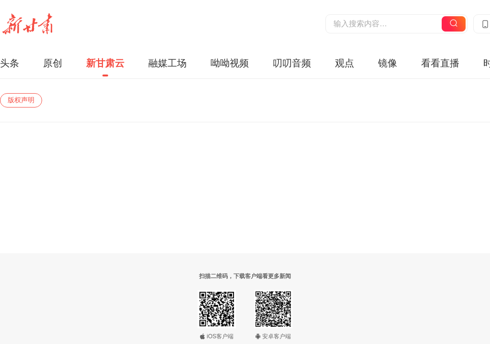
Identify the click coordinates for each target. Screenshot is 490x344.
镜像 (387, 63)
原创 (52, 63)
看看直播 (440, 63)
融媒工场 (167, 63)
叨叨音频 (292, 63)
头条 (9, 63)
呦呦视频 (230, 63)
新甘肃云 (105, 63)
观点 (344, 63)
